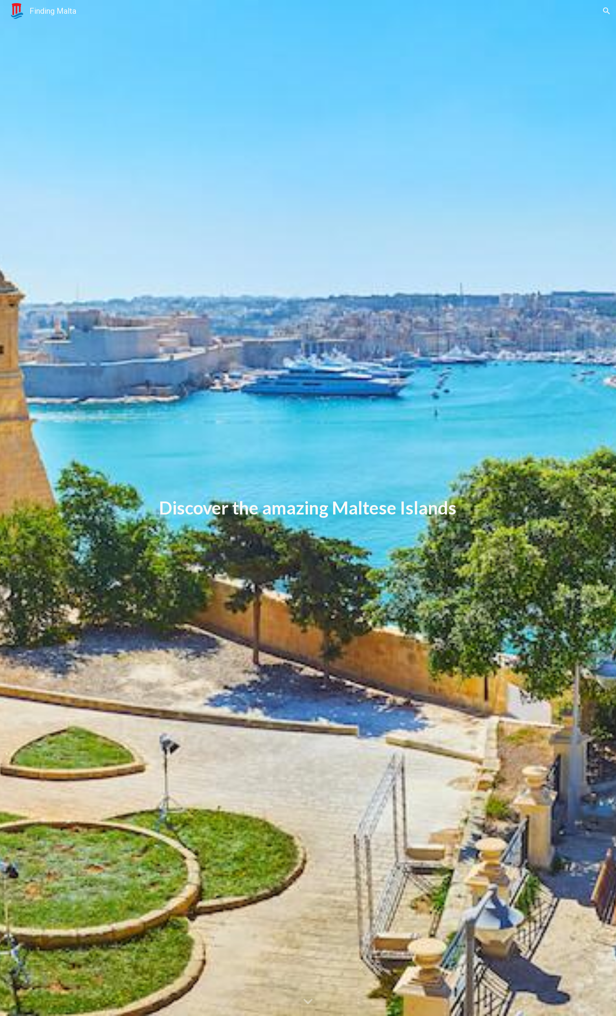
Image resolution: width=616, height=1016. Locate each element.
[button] (606, 11)
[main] (308, 508)
